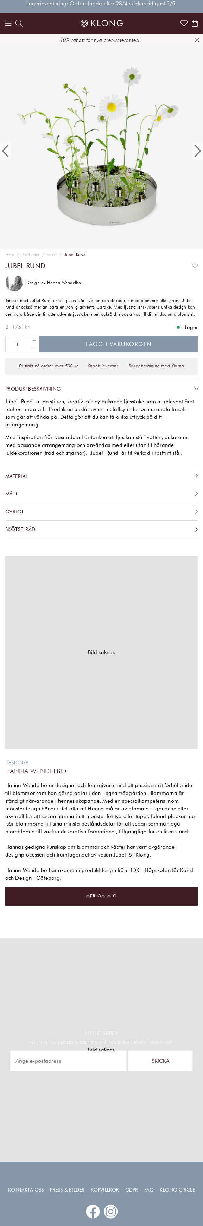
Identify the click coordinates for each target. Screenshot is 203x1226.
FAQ (149, 1190)
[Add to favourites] (195, 266)
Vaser (52, 254)
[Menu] (8, 23)
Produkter (30, 254)
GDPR (131, 1190)
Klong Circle (177, 1190)
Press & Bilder (67, 1190)
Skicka (160, 1061)
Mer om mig (101, 895)
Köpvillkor (105, 1190)
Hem (9, 254)
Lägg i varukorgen (119, 344)
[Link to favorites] (184, 23)
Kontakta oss (26, 1190)
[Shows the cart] (195, 23)
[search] (19, 23)
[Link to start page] (102, 23)
